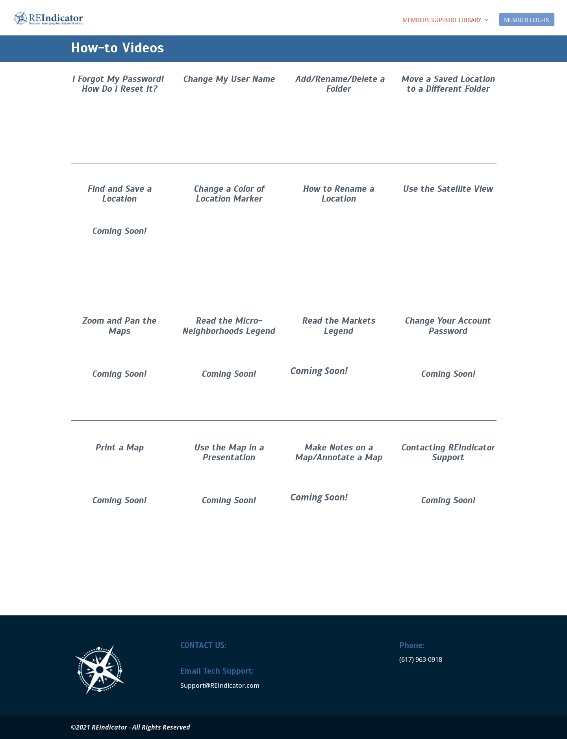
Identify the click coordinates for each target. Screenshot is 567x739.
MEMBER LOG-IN (527, 20)
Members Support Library (441, 20)
